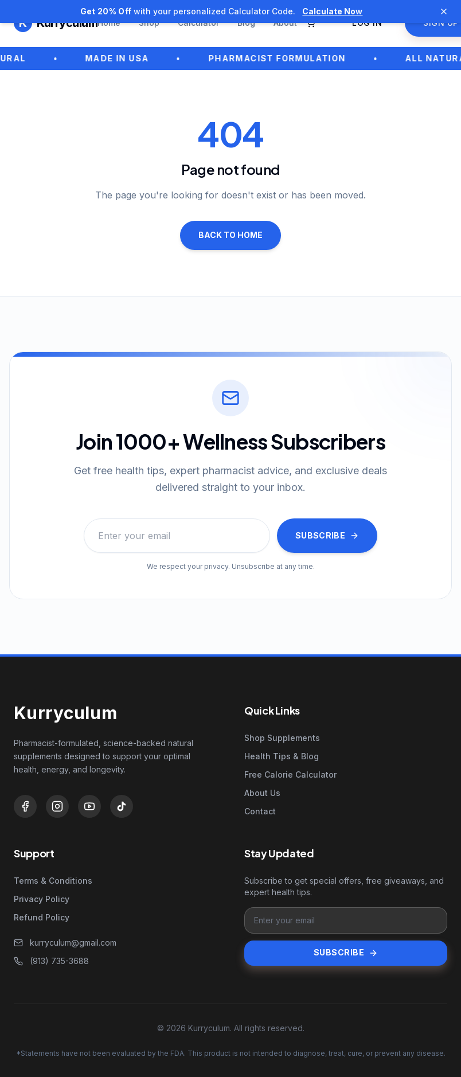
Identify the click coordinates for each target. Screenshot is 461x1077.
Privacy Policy (41, 899)
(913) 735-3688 (51, 961)
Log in (367, 23)
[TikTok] (121, 806)
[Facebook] (25, 806)
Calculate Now (332, 11)
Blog (246, 23)
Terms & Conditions (53, 880)
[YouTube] (89, 806)
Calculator (198, 23)
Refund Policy (41, 917)
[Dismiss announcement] (444, 11)
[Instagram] (57, 806)
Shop (149, 23)
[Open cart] (311, 23)
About (285, 23)
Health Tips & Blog (281, 756)
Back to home (230, 235)
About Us (262, 793)
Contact (260, 811)
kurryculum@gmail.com (65, 942)
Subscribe (327, 535)
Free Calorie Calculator (290, 774)
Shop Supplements (282, 738)
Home (108, 23)
